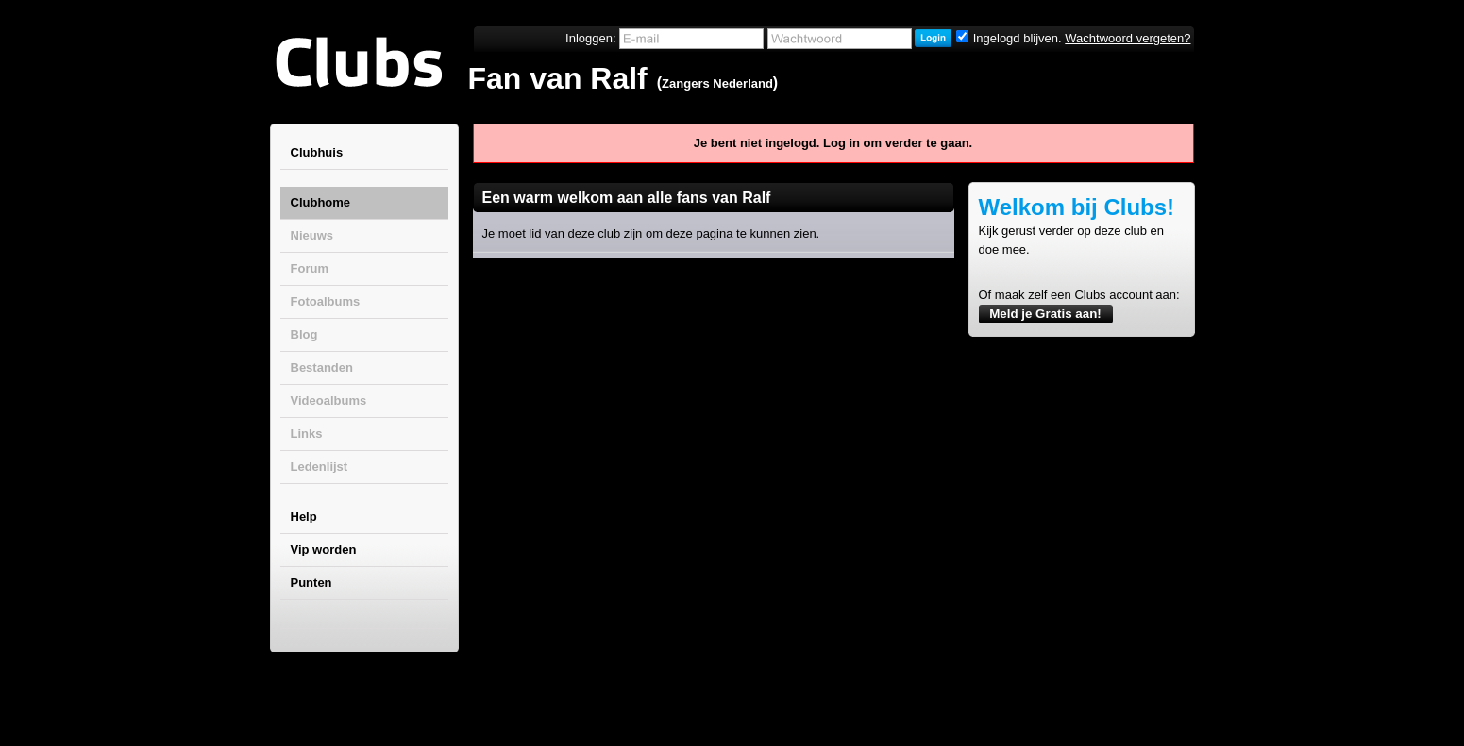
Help (304, 516)
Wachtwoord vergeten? (1127, 38)
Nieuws (312, 235)
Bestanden (322, 367)
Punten (311, 582)
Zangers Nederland (717, 83)
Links (307, 433)
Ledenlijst (319, 466)
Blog (304, 334)
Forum (309, 268)
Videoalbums (329, 400)
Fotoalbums (326, 301)
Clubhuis (317, 152)
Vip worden (324, 549)
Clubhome (321, 202)
